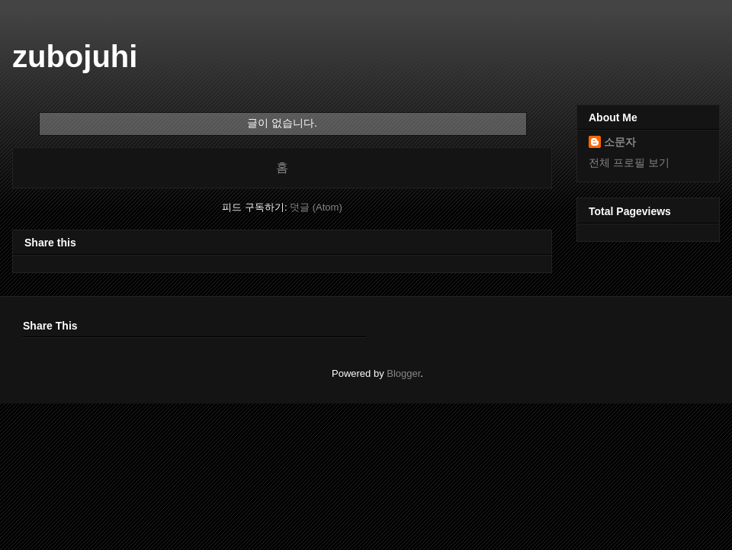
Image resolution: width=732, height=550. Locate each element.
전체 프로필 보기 (629, 162)
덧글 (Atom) (316, 207)
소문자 (620, 142)
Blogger (403, 373)
